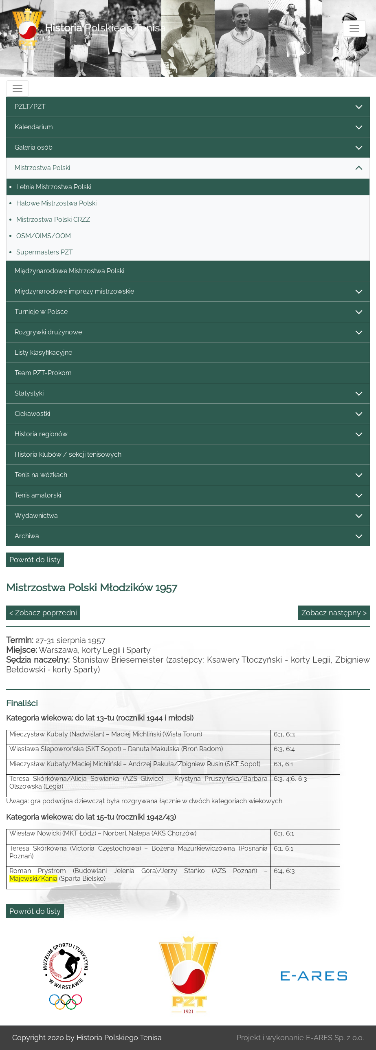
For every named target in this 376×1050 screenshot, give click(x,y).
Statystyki (188, 393)
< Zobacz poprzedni (43, 612)
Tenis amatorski (188, 495)
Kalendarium (188, 127)
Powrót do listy (35, 559)
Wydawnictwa (188, 516)
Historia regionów (188, 434)
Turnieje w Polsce (188, 312)
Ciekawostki (188, 414)
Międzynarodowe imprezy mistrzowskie (188, 291)
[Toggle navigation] (354, 28)
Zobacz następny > (334, 612)
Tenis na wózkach (188, 475)
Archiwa (188, 536)
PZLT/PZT (188, 107)
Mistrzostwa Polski (188, 168)
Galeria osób (188, 148)
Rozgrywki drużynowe (188, 332)
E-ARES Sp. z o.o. (335, 1037)
